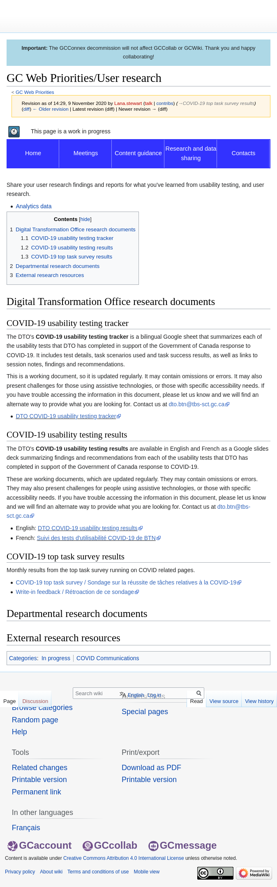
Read (196, 701)
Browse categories (42, 707)
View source (224, 701)
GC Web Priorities (35, 92)
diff (26, 109)
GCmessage (182, 845)
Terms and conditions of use (98, 872)
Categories (23, 658)
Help (19, 732)
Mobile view (146, 872)
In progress (56, 658)
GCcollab (110, 845)
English (136, 695)
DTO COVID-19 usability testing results (88, 528)
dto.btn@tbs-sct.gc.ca (197, 404)
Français (26, 828)
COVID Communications (107, 658)
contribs (164, 103)
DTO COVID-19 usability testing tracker (66, 416)
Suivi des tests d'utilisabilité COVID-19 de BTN (96, 538)
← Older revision (50, 109)
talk (148, 103)
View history (259, 701)
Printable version (39, 779)
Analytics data (33, 206)
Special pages (145, 712)
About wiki (51, 872)
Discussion (35, 701)
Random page (35, 720)
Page (9, 701)
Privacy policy (20, 872)
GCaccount (39, 845)
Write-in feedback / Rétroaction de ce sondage (75, 592)
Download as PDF (151, 768)
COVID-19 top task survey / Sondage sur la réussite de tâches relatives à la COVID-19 (126, 582)
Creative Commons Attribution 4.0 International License (123, 858)
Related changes (39, 768)
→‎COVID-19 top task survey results (216, 103)
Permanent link (36, 792)
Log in (154, 695)
